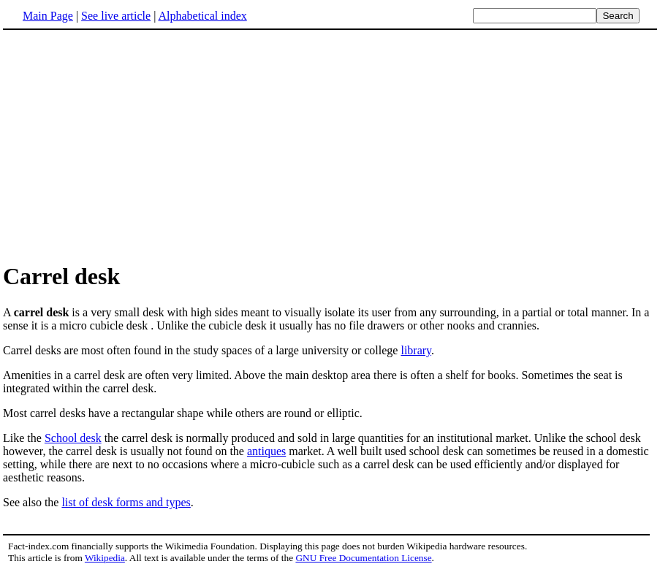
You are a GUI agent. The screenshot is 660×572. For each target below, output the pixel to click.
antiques (266, 451)
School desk (73, 438)
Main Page (48, 15)
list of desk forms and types (125, 502)
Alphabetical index (202, 15)
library (416, 350)
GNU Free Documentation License (363, 557)
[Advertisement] (126, 145)
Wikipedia (105, 557)
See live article (116, 15)
